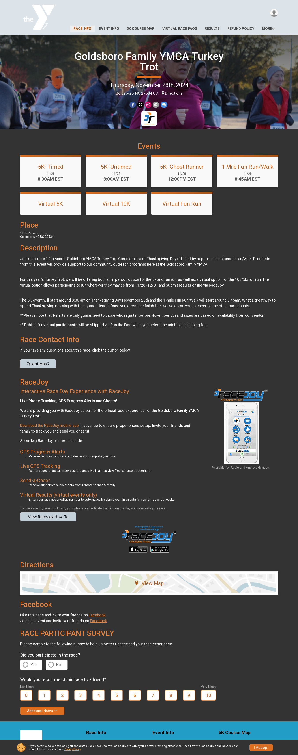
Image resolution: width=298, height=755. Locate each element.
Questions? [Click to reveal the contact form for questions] (38, 363)
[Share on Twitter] (140, 105)
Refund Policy (240, 28)
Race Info (82, 28)
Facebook (97, 615)
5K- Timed (50, 166)
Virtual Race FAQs (179, 28)
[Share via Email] (156, 105)
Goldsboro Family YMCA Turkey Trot (149, 61)
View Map (149, 583)
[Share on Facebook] (132, 105)
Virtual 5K (50, 203)
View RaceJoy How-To (48, 516)
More (267, 28)
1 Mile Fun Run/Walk (247, 166)
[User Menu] (274, 13)
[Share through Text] (163, 105)
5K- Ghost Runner (182, 166)
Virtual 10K (116, 203)
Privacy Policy (72, 749)
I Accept (261, 747)
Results (212, 28)
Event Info (109, 28)
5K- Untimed (116, 166)
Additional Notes (42, 711)
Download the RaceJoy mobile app (49, 425)
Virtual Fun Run (181, 203)
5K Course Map (141, 28)
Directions (174, 93)
